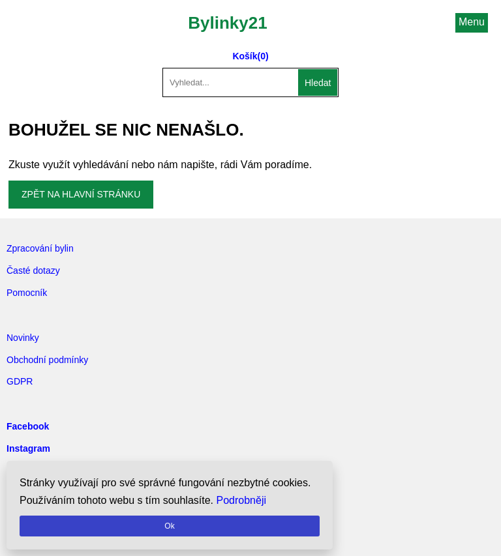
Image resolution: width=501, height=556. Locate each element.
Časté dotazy (33, 270)
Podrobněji (242, 500)
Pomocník (27, 292)
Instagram (28, 448)
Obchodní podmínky (47, 360)
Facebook (28, 426)
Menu (472, 21)
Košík (244, 56)
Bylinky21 (227, 23)
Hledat (318, 83)
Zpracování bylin (40, 248)
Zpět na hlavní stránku (81, 194)
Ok (169, 526)
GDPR (20, 381)
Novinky (23, 337)
